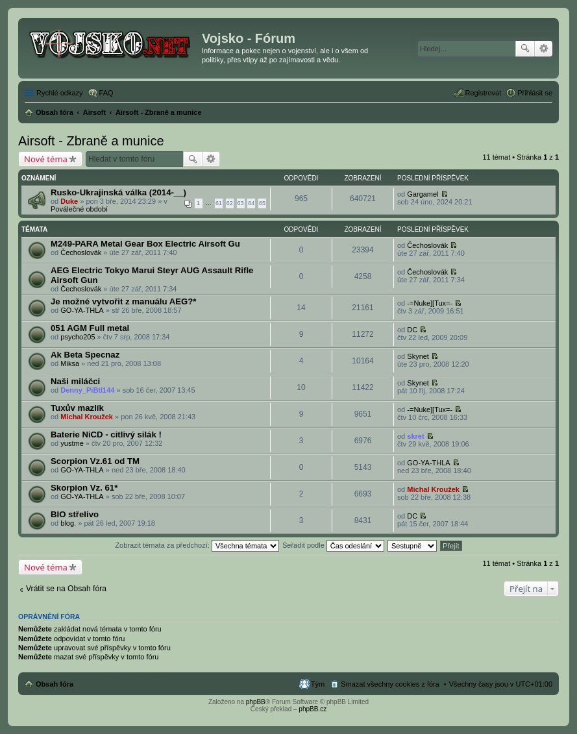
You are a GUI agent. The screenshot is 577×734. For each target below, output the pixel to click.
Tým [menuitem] (318, 684)
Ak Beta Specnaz (85, 355)
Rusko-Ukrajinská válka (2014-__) (118, 192)
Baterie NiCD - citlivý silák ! (106, 434)
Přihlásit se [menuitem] (534, 93)
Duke (69, 201)
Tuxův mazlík (77, 408)
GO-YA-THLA (81, 310)
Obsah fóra (54, 684)
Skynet (418, 356)
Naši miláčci (75, 381)
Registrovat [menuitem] (483, 93)
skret (415, 436)
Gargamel (422, 194)
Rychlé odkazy (59, 93)
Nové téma (46, 159)
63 (241, 203)
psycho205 (77, 337)
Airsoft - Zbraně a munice (91, 141)
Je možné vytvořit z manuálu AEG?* (123, 301)
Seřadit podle (333, 545)
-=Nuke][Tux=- (429, 303)
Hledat (525, 48)
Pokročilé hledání (543, 48)
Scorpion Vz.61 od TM (95, 461)
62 (230, 203)
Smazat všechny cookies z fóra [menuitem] (390, 684)
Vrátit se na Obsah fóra (66, 588)
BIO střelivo (75, 514)
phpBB (255, 701)
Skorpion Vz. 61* (84, 488)
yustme (71, 443)
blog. (68, 523)
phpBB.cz (312, 709)
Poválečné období (79, 209)
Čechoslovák (80, 252)
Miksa (69, 363)
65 (262, 203)
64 (251, 203)
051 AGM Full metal (90, 328)
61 (218, 203)
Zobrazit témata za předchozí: (197, 545)
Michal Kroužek (86, 417)
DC (412, 330)
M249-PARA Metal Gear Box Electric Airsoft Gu (145, 244)
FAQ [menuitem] (106, 93)
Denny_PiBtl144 (87, 390)
